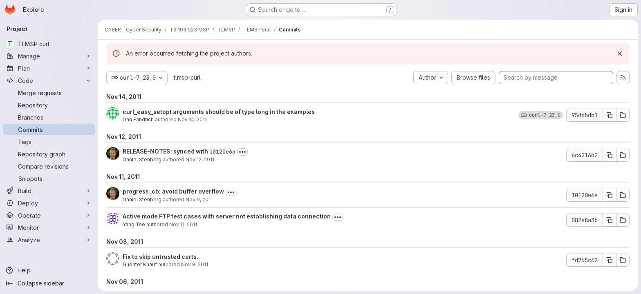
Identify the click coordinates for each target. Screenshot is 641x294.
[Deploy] (49, 203)
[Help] (49, 270)
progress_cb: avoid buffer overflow (173, 191)
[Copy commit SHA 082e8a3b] (609, 220)
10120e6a (222, 151)
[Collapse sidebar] (49, 283)
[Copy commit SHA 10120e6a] (609, 195)
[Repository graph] (49, 154)
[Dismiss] (620, 53)
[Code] (49, 80)
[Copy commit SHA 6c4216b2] (609, 155)
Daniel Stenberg (142, 159)
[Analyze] (49, 239)
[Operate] (49, 215)
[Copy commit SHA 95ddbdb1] (609, 115)
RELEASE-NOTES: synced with (166, 151)
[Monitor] (49, 227)
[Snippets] (49, 178)
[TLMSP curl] (49, 43)
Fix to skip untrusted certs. (160, 256)
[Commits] (49, 129)
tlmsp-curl (187, 77)
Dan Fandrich (138, 119)
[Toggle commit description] (242, 152)
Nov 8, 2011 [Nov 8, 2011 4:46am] (194, 264)
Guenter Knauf (140, 264)
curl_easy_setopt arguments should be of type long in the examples (219, 111)
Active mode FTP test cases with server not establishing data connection (227, 216)
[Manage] (49, 56)
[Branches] (49, 117)
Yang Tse (134, 224)
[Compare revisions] (49, 166)
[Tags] (49, 141)
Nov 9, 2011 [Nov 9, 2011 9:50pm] (199, 199)
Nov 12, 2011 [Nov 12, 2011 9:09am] (200, 159)
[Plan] (49, 68)
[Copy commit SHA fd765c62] (609, 260)
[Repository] (49, 105)
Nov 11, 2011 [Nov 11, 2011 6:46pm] (183, 224)
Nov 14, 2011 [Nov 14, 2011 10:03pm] (192, 119)
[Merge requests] (49, 92)
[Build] (49, 190)
